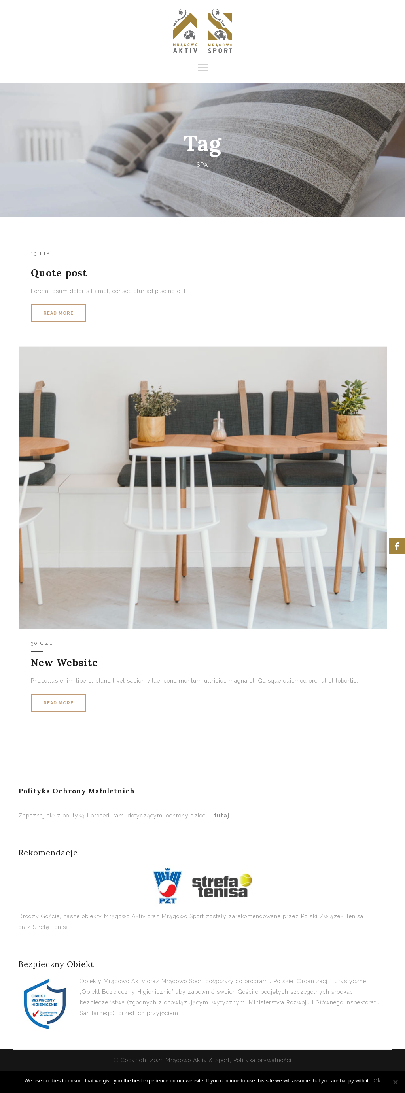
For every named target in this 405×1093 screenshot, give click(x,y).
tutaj (221, 815)
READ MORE (59, 313)
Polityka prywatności (262, 1060)
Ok (377, 1081)
